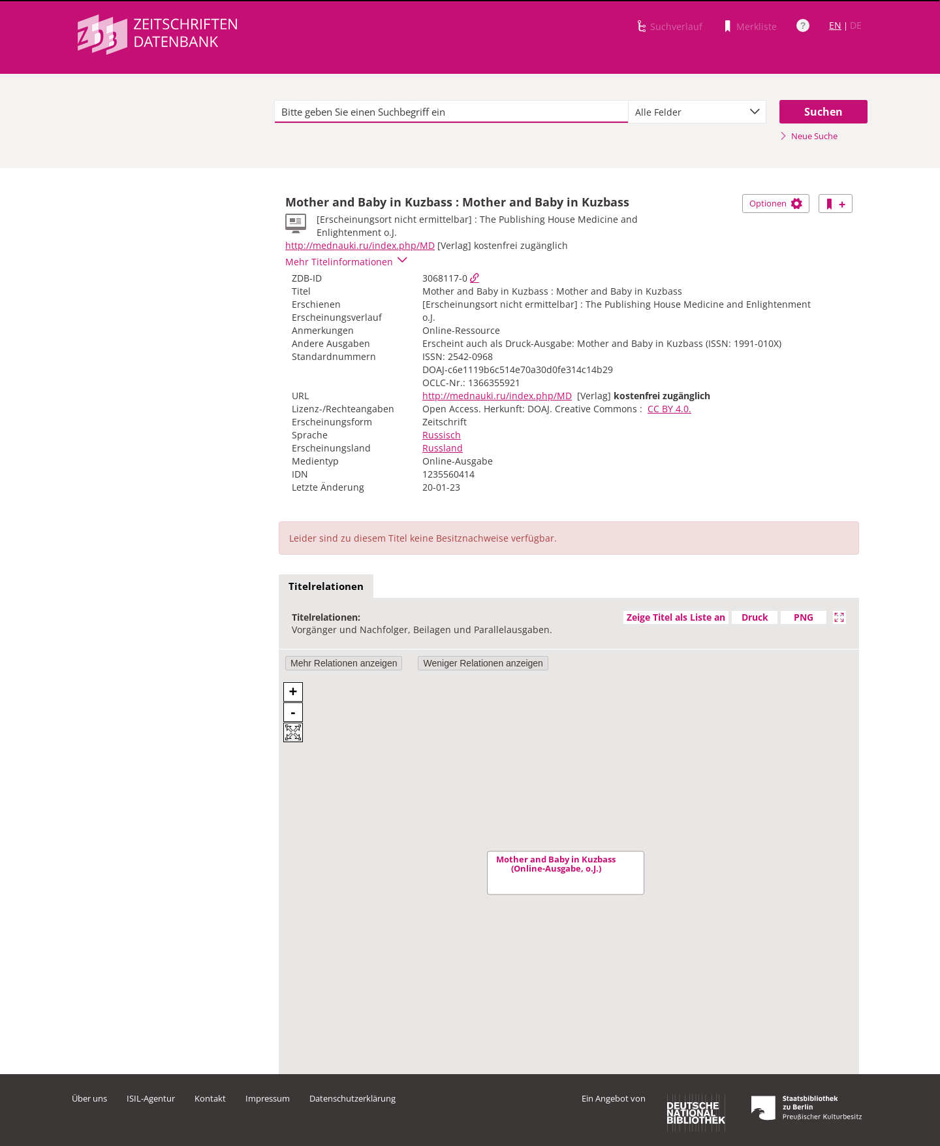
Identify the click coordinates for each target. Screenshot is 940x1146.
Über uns (89, 1098)
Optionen (775, 203)
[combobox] (697, 111)
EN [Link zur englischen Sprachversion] (835, 25)
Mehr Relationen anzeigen (343, 663)
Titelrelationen (326, 586)
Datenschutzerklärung (352, 1098)
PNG (803, 617)
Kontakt (210, 1098)
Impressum (267, 1098)
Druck (755, 617)
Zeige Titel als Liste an (676, 617)
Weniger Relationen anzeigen (482, 663)
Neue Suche (808, 136)
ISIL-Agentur (151, 1098)
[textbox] (451, 111)
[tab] (326, 586)
